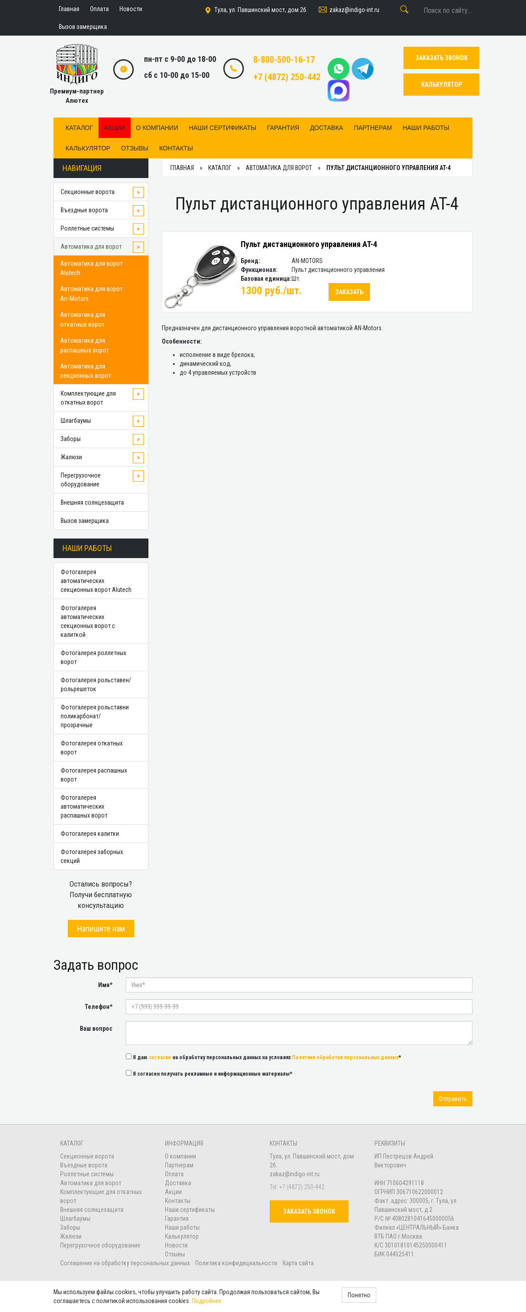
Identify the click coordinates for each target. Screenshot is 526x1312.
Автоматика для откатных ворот (82, 319)
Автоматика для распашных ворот (84, 345)
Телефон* (98, 1006)
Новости (176, 1245)
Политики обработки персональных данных (345, 1057)
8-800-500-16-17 (284, 59)
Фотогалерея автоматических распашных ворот (84, 806)
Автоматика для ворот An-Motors (91, 293)
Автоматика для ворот (91, 246)
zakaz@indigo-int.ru (348, 10)
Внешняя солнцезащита (92, 502)
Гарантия (283, 127)
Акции (114, 127)
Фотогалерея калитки (90, 833)
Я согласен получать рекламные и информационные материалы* (209, 1073)
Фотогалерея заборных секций (92, 856)
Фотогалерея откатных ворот (92, 748)
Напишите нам (101, 928)
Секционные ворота (88, 191)
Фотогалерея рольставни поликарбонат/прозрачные (95, 716)
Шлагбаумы (76, 420)
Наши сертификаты (222, 127)
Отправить (453, 1098)
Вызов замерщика (85, 520)
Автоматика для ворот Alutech (91, 268)
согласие (160, 1057)
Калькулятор (88, 148)
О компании (157, 127)
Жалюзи (71, 457)
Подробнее (207, 1300)
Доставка (326, 127)
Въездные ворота (84, 210)
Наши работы (426, 127)
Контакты (176, 148)
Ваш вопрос (96, 1028)
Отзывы (134, 148)
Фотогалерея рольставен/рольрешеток (96, 684)
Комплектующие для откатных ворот (88, 398)
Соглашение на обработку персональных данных (125, 1263)
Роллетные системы (87, 228)
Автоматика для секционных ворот (85, 371)
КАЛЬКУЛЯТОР (441, 84)
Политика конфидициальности (236, 1263)
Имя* (105, 984)
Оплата (174, 1174)
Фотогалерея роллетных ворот (93, 657)
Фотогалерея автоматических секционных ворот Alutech (96, 580)
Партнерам (373, 127)
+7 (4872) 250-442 (287, 77)
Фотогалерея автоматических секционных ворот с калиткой (88, 621)
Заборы (71, 438)
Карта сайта (298, 1263)
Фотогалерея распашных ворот (94, 775)
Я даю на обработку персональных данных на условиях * (263, 1057)
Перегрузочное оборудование (81, 480)
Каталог (79, 127)
